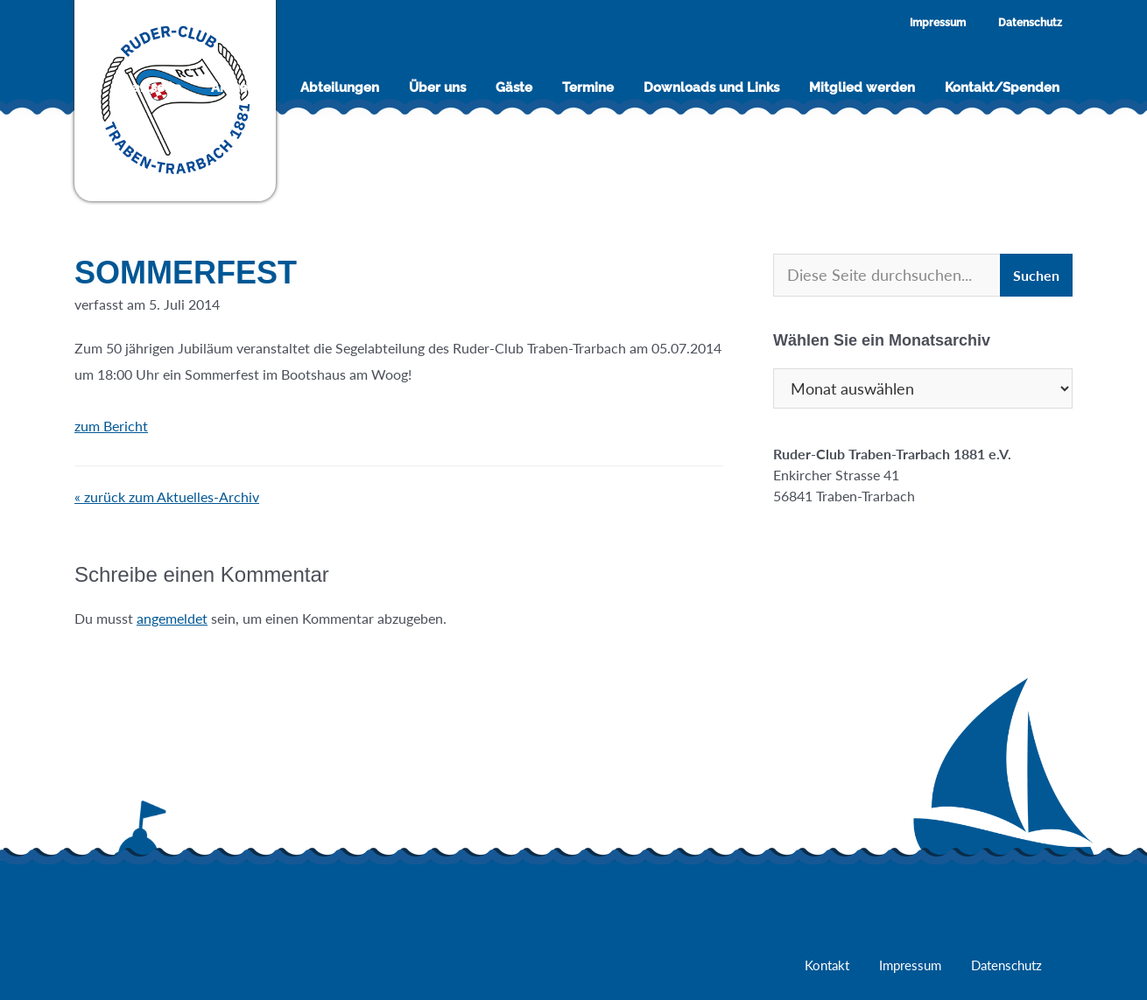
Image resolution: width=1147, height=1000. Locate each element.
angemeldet (172, 618)
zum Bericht (122, 425)
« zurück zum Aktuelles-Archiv (166, 496)
